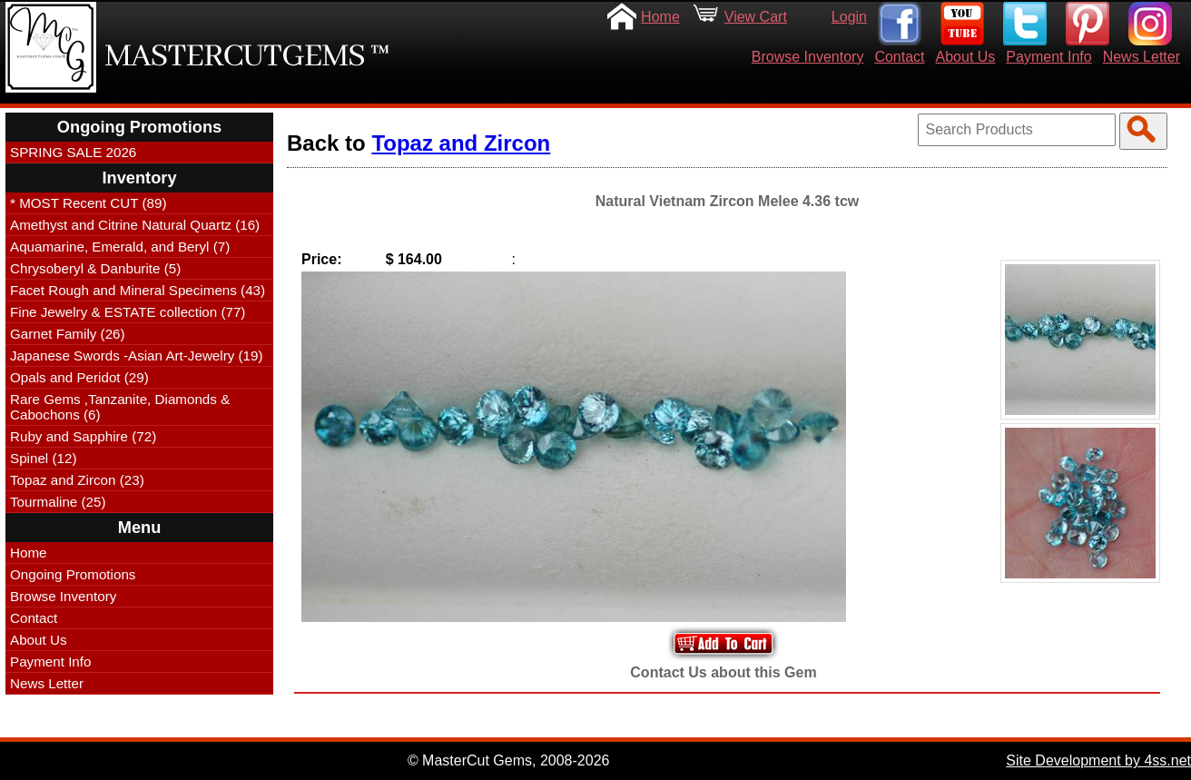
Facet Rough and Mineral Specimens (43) (137, 290)
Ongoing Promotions (72, 574)
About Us (966, 56)
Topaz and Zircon (460, 143)
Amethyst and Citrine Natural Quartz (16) (135, 224)
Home (660, 17)
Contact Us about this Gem (723, 672)
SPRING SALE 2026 (73, 152)
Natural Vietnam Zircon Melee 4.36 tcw (727, 201)
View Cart (755, 17)
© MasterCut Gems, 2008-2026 (509, 760)
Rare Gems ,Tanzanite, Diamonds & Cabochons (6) (120, 406)
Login (849, 17)
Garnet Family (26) (67, 333)
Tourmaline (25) (58, 501)
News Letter (1141, 56)
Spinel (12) (43, 458)
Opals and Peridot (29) (79, 377)
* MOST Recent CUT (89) (88, 203)
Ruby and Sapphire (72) (83, 436)
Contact (899, 56)
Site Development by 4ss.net (1098, 760)
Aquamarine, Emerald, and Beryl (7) (120, 246)
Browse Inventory (808, 56)
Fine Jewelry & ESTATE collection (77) (127, 312)
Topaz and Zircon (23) (77, 480)
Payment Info (1048, 56)
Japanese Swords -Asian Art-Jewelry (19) (136, 355)
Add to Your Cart (723, 643)
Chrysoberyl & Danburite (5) (95, 268)
